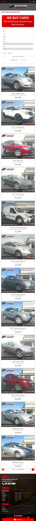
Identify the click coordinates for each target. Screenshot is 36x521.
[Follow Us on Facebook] (15, 516)
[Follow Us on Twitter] (17, 516)
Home (3, 506)
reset (10, 53)
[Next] (32, 56)
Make (4, 36)
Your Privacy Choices (25, 517)
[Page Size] (24, 60)
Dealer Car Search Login (10, 517)
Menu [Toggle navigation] (31, 2)
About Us (4, 508)
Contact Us (4, 509)
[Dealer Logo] (18, 6)
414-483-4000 (10, 483)
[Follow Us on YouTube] (19, 516)
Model (4, 41)
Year (4, 31)
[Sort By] (16, 60)
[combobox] (18, 34)
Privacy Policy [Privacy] (5, 511)
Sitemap (20, 517)
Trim (4, 46)
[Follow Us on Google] (21, 516)
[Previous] (4, 56)
